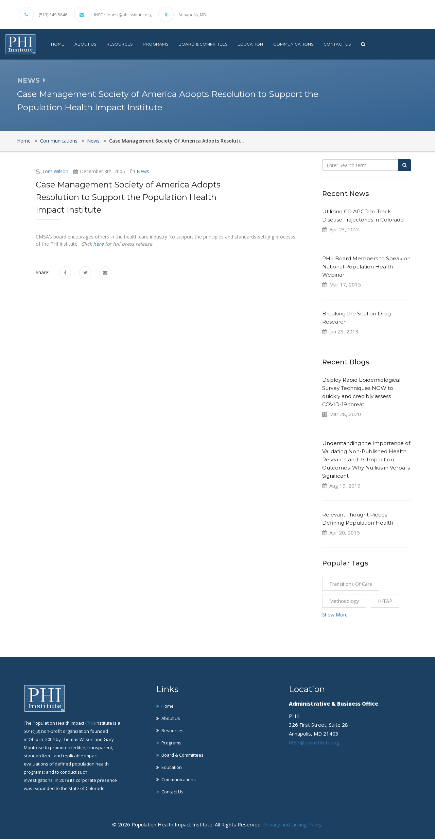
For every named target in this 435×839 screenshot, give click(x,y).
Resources (119, 44)
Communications (293, 44)
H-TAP (385, 601)
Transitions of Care (350, 584)
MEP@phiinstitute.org (314, 742)
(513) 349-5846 (53, 15)
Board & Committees (202, 44)
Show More (335, 614)
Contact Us (337, 44)
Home (57, 44)
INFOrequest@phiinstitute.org (123, 15)
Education (250, 44)
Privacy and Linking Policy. (293, 824)
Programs (155, 44)
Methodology (344, 601)
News (93, 140)
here (98, 244)
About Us (85, 44)
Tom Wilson (55, 171)
